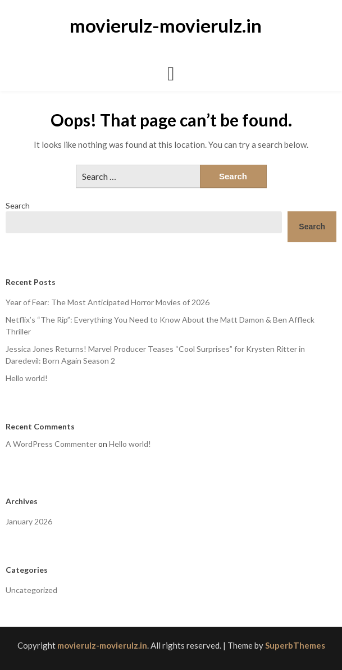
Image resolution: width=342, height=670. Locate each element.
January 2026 (29, 521)
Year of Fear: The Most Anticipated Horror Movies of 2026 (107, 302)
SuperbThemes (295, 645)
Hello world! (27, 378)
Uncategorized (31, 590)
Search (18, 205)
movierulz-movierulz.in (166, 25)
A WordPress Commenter (51, 444)
